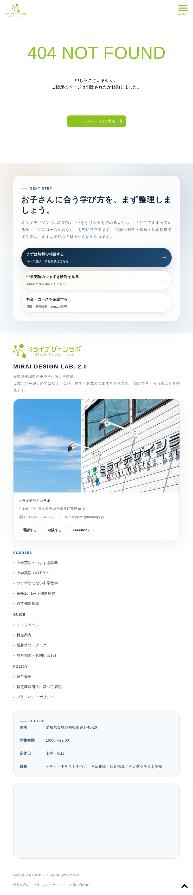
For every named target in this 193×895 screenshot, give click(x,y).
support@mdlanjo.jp (88, 517)
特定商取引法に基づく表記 (39, 687)
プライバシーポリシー (35, 697)
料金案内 (24, 635)
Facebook (81, 530)
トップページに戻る (96, 121)
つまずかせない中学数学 (37, 583)
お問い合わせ (79, 885)
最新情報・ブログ (32, 645)
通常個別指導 (28, 603)
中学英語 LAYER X (33, 573)
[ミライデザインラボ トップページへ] (96, 351)
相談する (55, 530)
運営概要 (24, 677)
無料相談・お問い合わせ (37, 655)
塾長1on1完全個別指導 (36, 593)
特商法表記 (21, 885)
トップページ (28, 625)
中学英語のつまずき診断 (37, 563)
